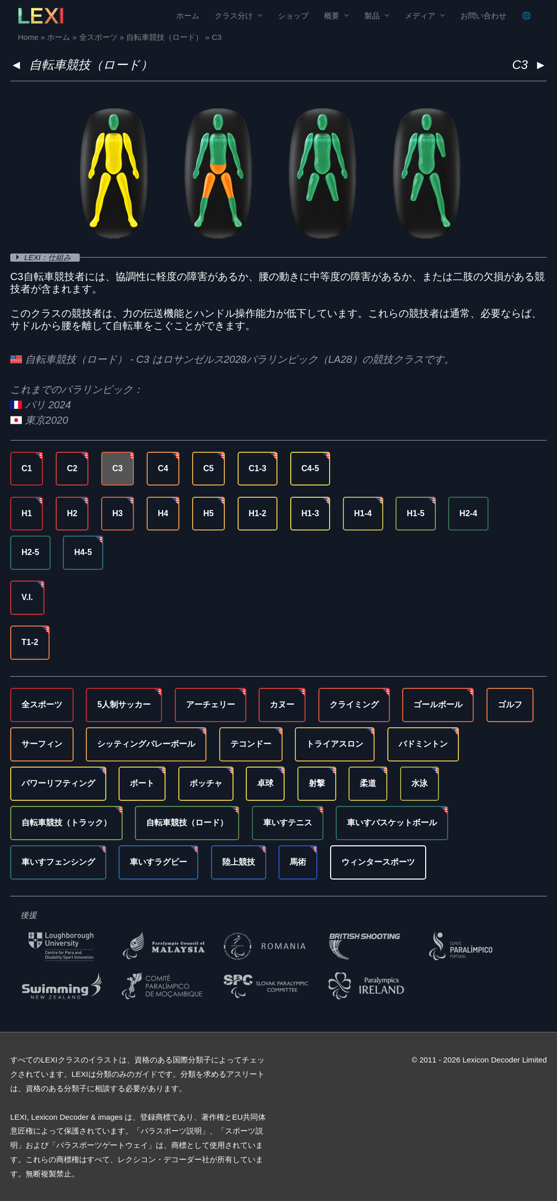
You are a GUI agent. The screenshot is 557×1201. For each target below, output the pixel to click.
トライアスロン (334, 744)
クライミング (354, 704)
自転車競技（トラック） (66, 822)
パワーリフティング (58, 783)
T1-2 (29, 642)
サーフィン (41, 744)
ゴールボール (437, 704)
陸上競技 (238, 861)
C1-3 (258, 468)
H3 (117, 513)
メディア (420, 15)
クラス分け (234, 15)
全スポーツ (41, 704)
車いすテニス (287, 822)
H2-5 (30, 552)
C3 (117, 468)
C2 (72, 468)
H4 (163, 513)
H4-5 (83, 552)
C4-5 (310, 468)
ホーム (187, 15)
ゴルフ (510, 704)
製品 (372, 15)
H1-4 (363, 513)
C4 (163, 468)
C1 (26, 468)
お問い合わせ (483, 15)
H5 (208, 513)
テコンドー (250, 744)
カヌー (282, 704)
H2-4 (468, 513)
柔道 (368, 783)
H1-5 (416, 513)
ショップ (293, 15)
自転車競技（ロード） (91, 65)
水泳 (419, 783)
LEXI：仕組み (49, 257)
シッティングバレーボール (146, 744)
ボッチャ (206, 783)
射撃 (317, 783)
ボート (142, 783)
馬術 (298, 861)
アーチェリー (210, 704)
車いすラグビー (158, 861)
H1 (26, 513)
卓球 (265, 783)
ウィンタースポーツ (378, 861)
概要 (331, 15)
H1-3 (310, 513)
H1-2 (258, 513)
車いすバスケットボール (392, 822)
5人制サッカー (124, 704)
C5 (208, 468)
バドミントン (423, 744)
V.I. (27, 597)
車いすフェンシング (58, 861)
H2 (72, 513)
